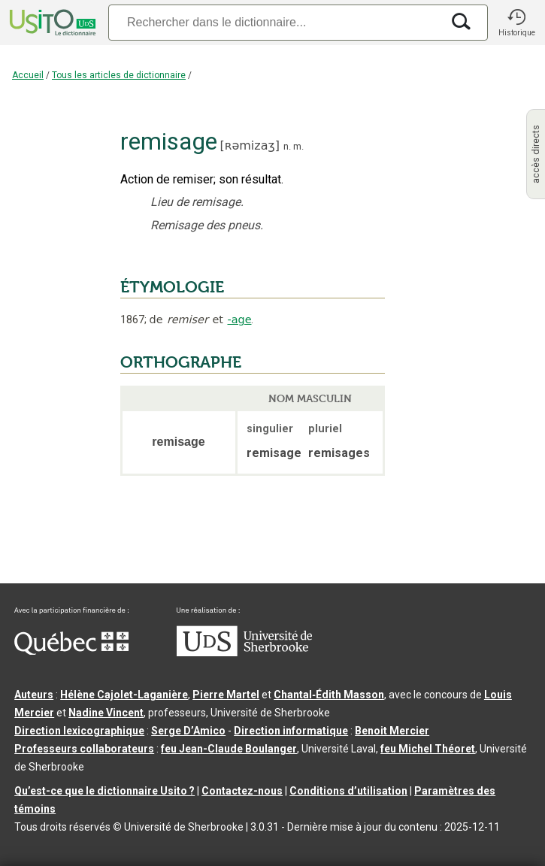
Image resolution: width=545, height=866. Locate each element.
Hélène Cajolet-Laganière (124, 695)
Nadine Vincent (106, 713)
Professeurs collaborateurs (84, 749)
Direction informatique (291, 731)
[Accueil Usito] (51, 22)
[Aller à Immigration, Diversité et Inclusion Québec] (71, 651)
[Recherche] (274, 22)
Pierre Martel (225, 695)
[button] (516, 22)
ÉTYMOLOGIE (172, 287)
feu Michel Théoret (427, 749)
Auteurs (33, 695)
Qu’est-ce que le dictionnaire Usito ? (104, 791)
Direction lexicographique (79, 731)
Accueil (28, 75)
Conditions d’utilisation (348, 791)
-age (239, 319)
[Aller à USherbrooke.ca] (244, 652)
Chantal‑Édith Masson (329, 695)
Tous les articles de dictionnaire (119, 75)
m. (298, 146)
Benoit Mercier (392, 731)
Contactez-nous (242, 791)
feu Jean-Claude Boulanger (229, 749)
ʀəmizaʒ (250, 145)
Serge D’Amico (188, 731)
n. (287, 146)
